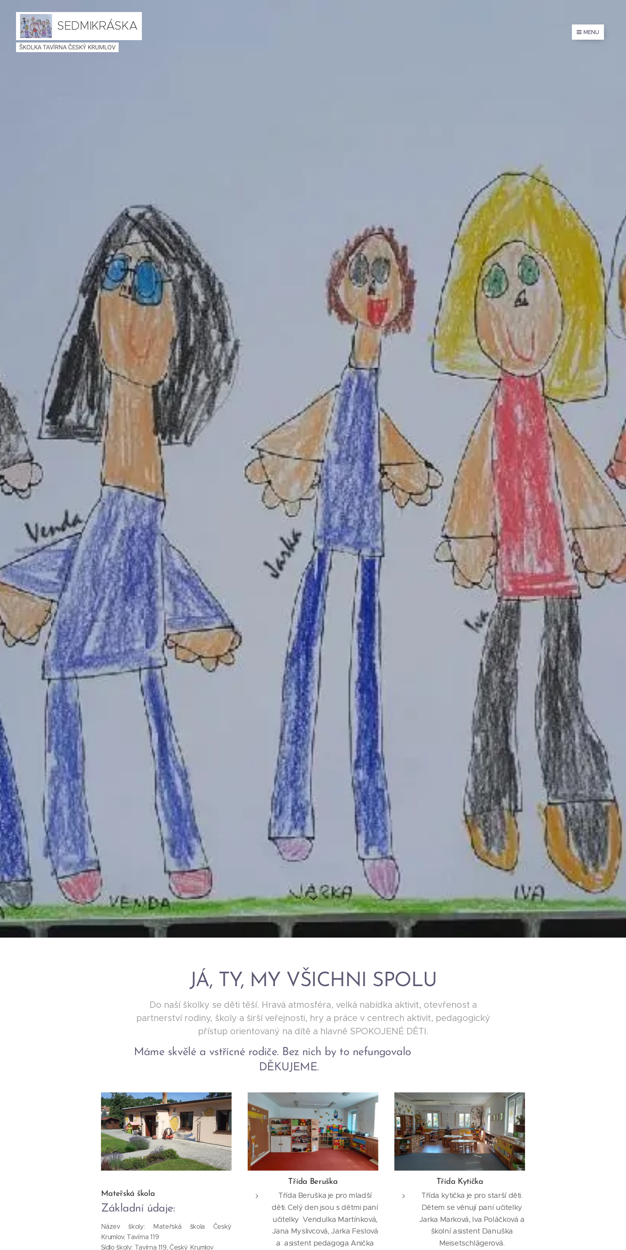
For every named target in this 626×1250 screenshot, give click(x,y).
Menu (588, 32)
